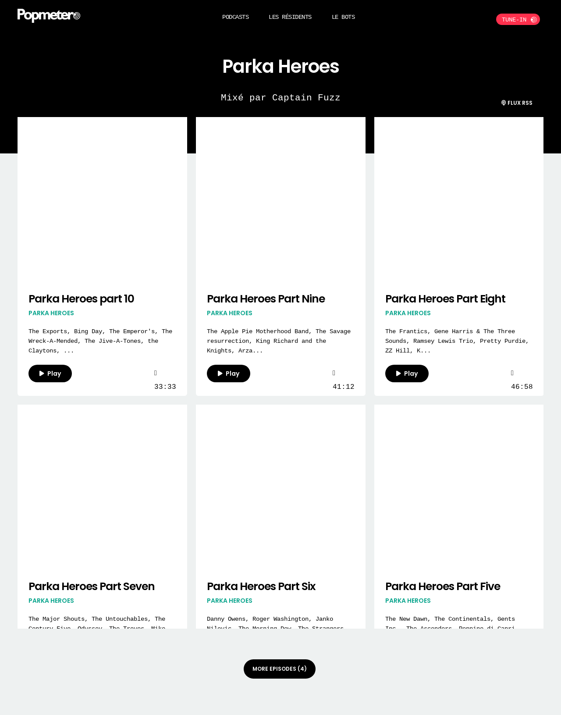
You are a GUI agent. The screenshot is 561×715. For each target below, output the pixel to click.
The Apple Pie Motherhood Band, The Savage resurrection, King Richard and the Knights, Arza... (279, 340)
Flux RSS (517, 103)
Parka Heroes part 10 (81, 298)
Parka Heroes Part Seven (91, 586)
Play (50, 373)
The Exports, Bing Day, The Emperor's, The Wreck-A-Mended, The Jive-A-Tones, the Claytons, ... (100, 340)
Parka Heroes (51, 313)
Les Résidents (290, 17)
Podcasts (235, 17)
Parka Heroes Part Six (261, 586)
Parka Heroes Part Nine (266, 298)
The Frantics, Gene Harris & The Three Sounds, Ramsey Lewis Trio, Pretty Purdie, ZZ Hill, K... (457, 340)
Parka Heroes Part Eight (445, 298)
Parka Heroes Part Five (442, 586)
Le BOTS (343, 17)
